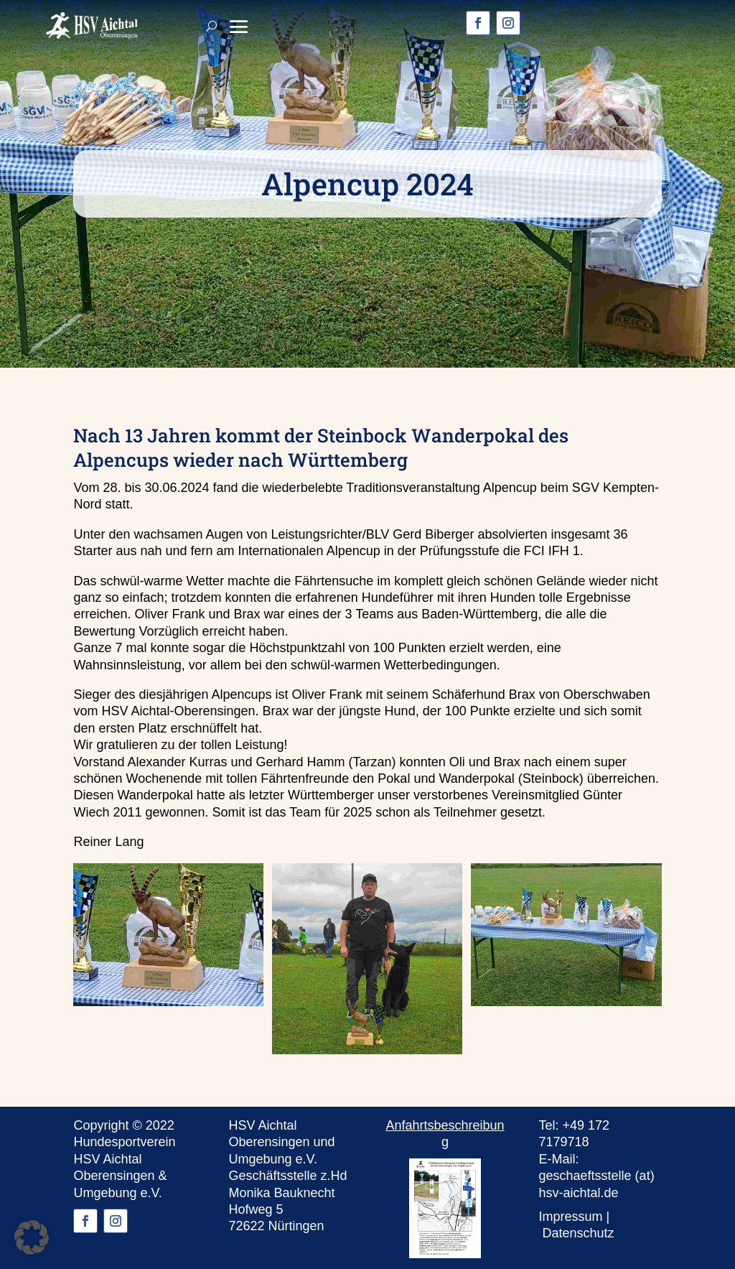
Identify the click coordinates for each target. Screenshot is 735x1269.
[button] (31, 1237)
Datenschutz (578, 1233)
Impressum (571, 1216)
